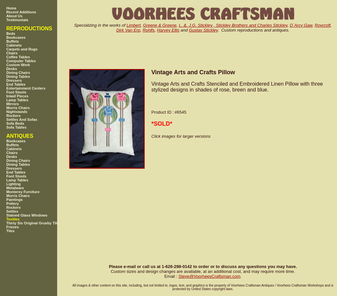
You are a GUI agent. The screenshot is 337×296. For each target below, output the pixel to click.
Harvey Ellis (168, 30)
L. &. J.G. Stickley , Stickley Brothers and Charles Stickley (233, 25)
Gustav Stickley (203, 30)
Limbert (133, 25)
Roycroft (322, 25)
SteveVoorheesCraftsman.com (209, 276)
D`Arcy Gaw (301, 25)
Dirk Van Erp (128, 30)
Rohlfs (149, 30)
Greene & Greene (160, 25)
